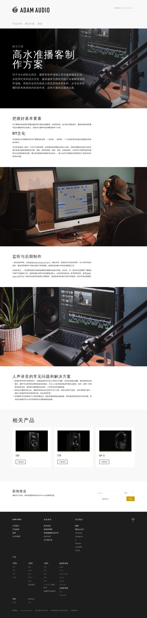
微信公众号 (79, 529)
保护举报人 (74, 610)
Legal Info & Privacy (26, 610)
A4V (29, 567)
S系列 (46, 563)
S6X (60, 592)
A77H (30, 577)
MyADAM (117, 8)
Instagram (79, 536)
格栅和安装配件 (50, 591)
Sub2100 (62, 584)
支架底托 (31, 584)
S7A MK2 (62, 595)
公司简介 (15, 526)
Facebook (78, 533)
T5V (13, 567)
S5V (45, 577)
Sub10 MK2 (63, 574)
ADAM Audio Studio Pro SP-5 (40, 262)
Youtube (78, 543)
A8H (29, 581)
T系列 (14, 563)
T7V (23, 276)
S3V (45, 570)
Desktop (31, 599)
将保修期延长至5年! (51, 533)
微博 (77, 526)
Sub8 (61, 567)
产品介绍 (17, 24)
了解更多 (20, 465)
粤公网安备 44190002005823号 (59, 610)
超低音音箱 (63, 563)
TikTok (77, 550)
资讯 (14, 533)
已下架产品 (48, 540)
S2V (45, 567)
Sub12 (61, 577)
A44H (30, 570)
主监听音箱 (63, 588)
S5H (45, 581)
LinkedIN (78, 547)
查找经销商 (48, 529)
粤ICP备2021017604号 (41, 610)
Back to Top (133, 520)
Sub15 (61, 581)
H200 (14, 602)
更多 (40, 24)
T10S (14, 577)
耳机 (14, 599)
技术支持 (127, 8)
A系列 (30, 563)
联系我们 (15, 610)
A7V (29, 574)
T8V (13, 574)
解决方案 (30, 24)
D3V (29, 602)
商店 (122, 8)
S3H (45, 574)
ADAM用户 (16, 536)
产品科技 (15, 529)
